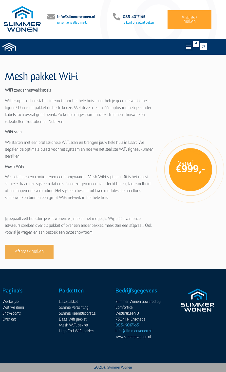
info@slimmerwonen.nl (76, 17)
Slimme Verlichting (74, 308)
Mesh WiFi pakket (73, 325)
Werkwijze (10, 302)
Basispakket (68, 302)
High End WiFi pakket (76, 331)
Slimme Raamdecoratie (77, 314)
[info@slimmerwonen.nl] (51, 16)
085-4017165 (134, 17)
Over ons (9, 320)
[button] (189, 47)
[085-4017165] (116, 16)
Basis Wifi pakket (73, 320)
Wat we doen (13, 308)
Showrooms (11, 314)
